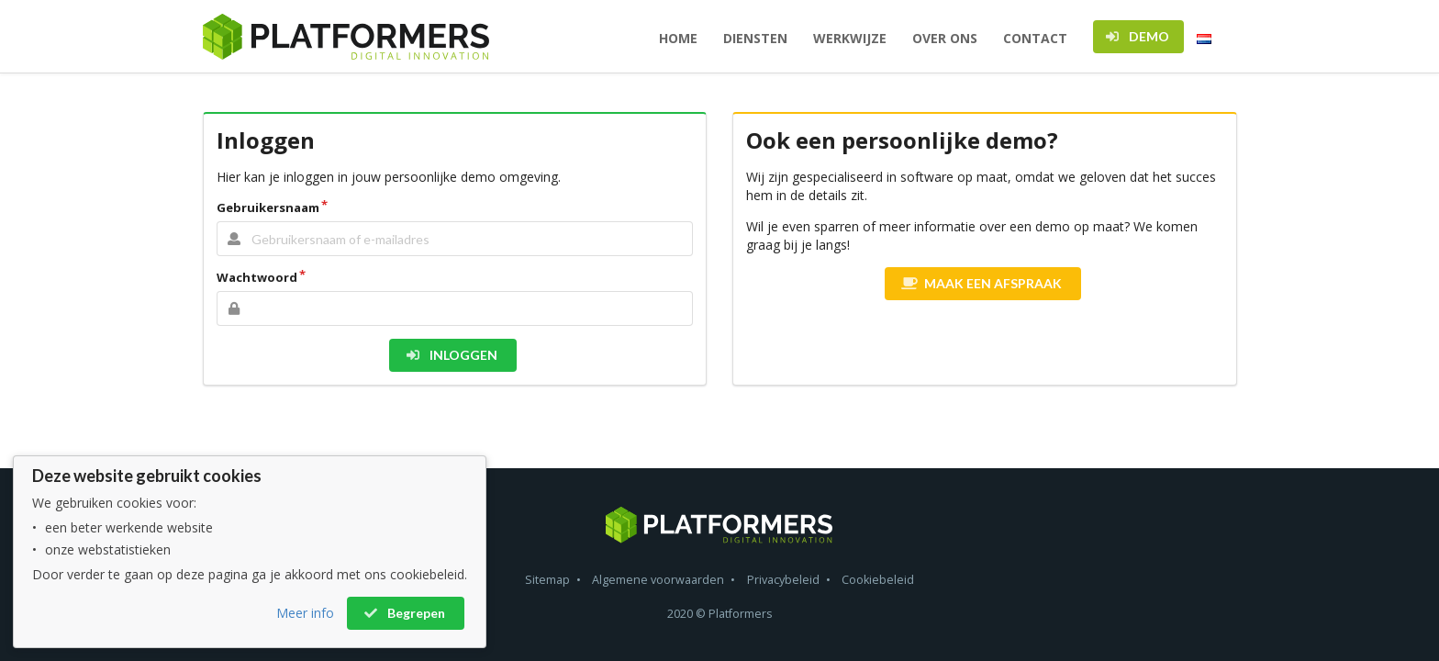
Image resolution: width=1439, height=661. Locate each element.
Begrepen (404, 613)
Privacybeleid (783, 580)
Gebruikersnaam (268, 207)
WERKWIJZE (850, 38)
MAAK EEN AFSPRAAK (982, 283)
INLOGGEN (451, 355)
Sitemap (547, 580)
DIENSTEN (755, 38)
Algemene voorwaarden (658, 580)
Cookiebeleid (878, 580)
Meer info (305, 613)
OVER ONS (944, 38)
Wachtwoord (257, 277)
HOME (678, 38)
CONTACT (1035, 38)
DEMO (1137, 36)
